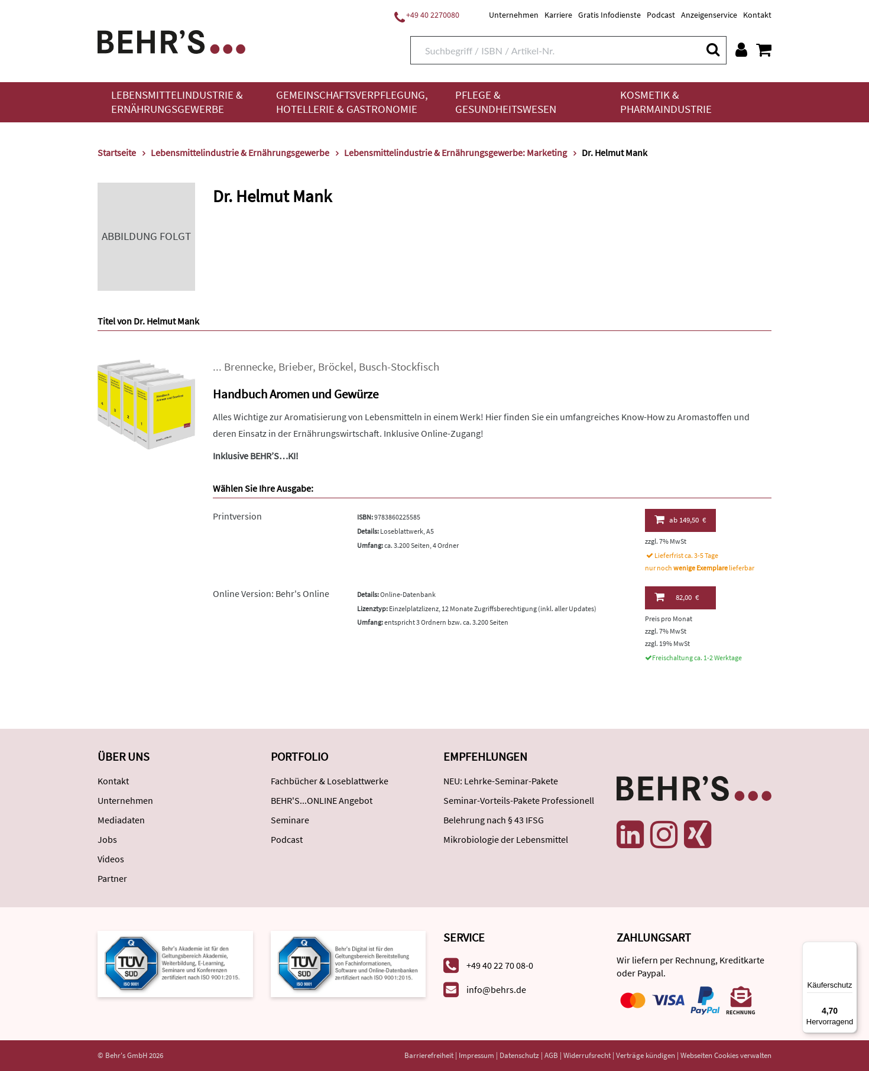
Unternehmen (514, 14)
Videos (111, 859)
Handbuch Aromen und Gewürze (295, 394)
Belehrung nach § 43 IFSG (493, 820)
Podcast (661, 14)
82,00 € (676, 597)
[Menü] (850, 949)
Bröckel (336, 367)
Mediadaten (121, 820)
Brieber (295, 367)
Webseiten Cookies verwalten (725, 1055)
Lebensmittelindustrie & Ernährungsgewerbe (177, 102)
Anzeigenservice (709, 14)
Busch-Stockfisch (399, 367)
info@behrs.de (496, 989)
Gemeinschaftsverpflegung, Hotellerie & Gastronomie (352, 102)
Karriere (558, 14)
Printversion (237, 516)
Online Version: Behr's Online (271, 593)
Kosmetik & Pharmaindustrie (666, 102)
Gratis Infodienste (609, 14)
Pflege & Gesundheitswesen (505, 102)
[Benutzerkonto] (741, 49)
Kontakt (757, 14)
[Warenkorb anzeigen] (763, 49)
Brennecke (248, 367)
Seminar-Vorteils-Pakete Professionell (518, 800)
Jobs (107, 839)
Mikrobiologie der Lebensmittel (505, 839)
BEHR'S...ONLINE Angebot (321, 800)
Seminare (290, 820)
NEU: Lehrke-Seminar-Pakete (500, 781)
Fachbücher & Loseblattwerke (329, 781)
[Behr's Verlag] (171, 40)
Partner (112, 878)
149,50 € (680, 519)
